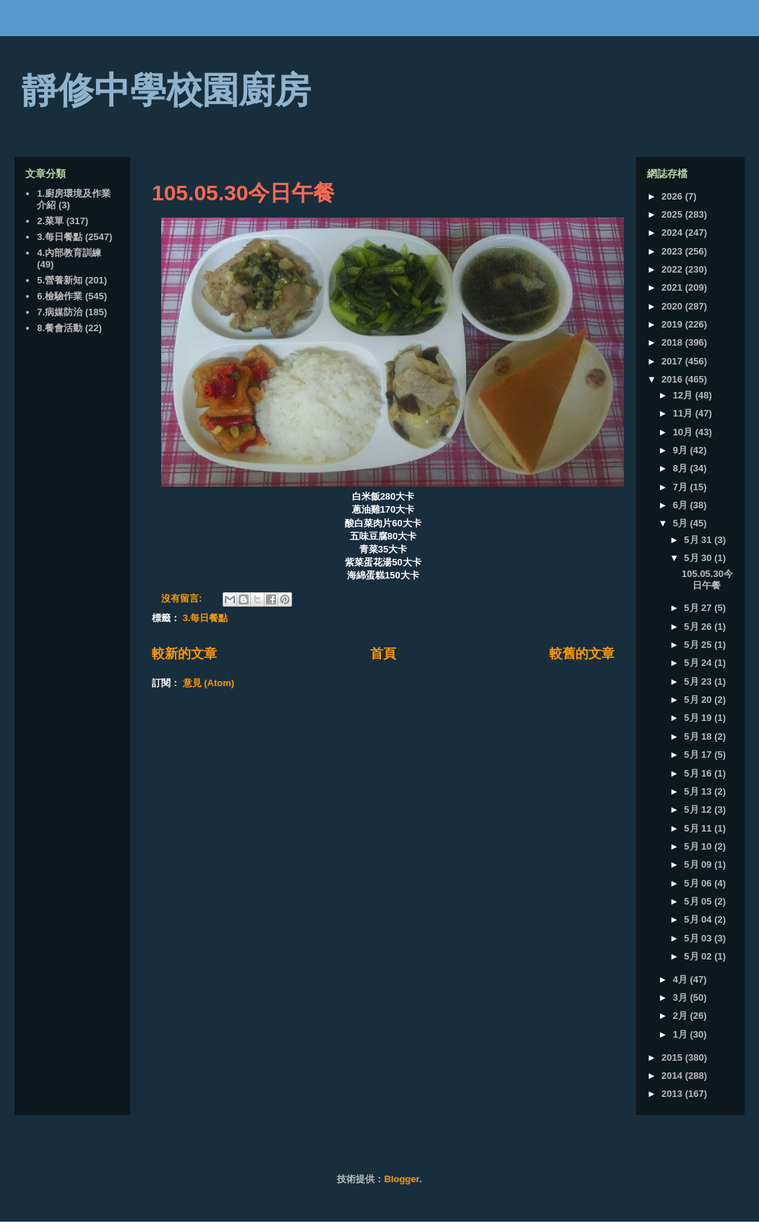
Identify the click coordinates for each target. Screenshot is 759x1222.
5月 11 (699, 828)
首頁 (383, 653)
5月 (681, 523)
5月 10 (699, 846)
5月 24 (699, 662)
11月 (684, 413)
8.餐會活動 (59, 327)
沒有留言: (183, 598)
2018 (673, 342)
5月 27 (699, 607)
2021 (673, 287)
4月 (681, 979)
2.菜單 (50, 220)
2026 (673, 196)
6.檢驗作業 (59, 296)
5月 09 (699, 864)
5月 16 (699, 773)
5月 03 (699, 938)
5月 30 (699, 557)
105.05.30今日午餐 (243, 193)
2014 (673, 1075)
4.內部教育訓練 (69, 252)
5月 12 (699, 809)
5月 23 (699, 681)
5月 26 (699, 626)
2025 (673, 214)
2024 (673, 232)
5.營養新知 (59, 280)
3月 (681, 997)
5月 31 (699, 539)
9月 (681, 450)
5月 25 (699, 644)
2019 (673, 324)
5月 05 (699, 901)
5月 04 (699, 919)
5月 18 (699, 736)
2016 (673, 379)
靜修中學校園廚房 (166, 90)
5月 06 (699, 883)
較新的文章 (184, 653)
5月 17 (699, 754)
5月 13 (699, 791)
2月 (681, 1015)
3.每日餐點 (205, 617)
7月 (681, 487)
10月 (684, 432)
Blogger (401, 1179)
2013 (673, 1093)
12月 (684, 395)
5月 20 (699, 699)
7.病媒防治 (59, 312)
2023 (673, 251)
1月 (681, 1034)
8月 (681, 468)
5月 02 (699, 956)
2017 (673, 361)
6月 (681, 505)
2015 (673, 1057)
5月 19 (699, 717)
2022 (673, 269)
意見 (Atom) (209, 683)
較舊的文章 (581, 653)
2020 (673, 306)
